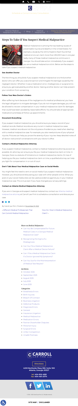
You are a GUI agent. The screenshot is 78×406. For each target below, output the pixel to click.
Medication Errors (31, 320)
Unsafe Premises (30, 335)
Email (33, 1)
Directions (39, 364)
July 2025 (27, 281)
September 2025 (30, 275)
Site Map (32, 402)
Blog (28, 31)
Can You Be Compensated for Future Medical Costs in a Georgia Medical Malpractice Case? (38, 232)
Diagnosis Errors (30, 307)
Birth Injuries (28, 295)
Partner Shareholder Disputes (36, 323)
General (26, 310)
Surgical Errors (29, 329)
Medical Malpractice (40, 31)
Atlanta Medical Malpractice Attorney (12, 31)
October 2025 (29, 272)
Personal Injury (29, 326)
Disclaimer (44, 402)
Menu (48, 2)
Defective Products (31, 304)
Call (28, 1)
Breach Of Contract (31, 298)
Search (39, 1)
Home (23, 1)
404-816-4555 (58, 13)
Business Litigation (31, 301)
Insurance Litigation (32, 313)
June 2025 (27, 284)
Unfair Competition (31, 332)
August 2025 (28, 278)
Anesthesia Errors (30, 292)
